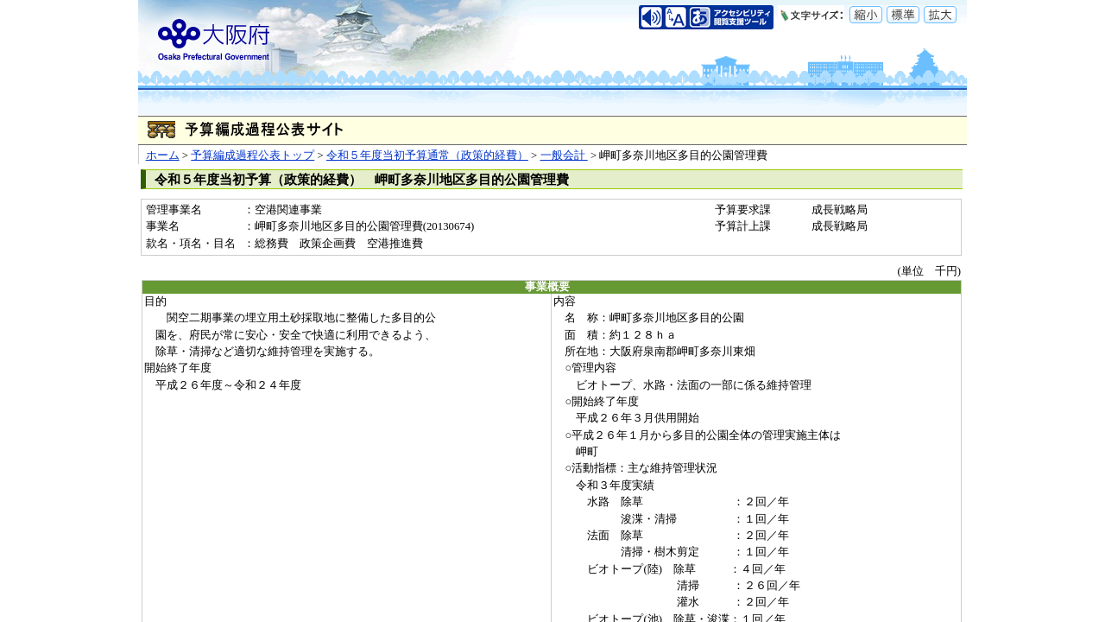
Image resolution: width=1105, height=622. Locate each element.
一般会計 (564, 155)
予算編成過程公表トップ (252, 155)
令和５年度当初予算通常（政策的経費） (427, 155)
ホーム (163, 155)
